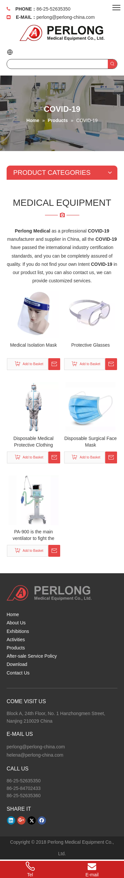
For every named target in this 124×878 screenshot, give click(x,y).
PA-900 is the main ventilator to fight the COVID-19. (33, 535)
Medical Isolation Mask (33, 345)
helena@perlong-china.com (35, 755)
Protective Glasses (90, 345)
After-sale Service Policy (32, 656)
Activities (16, 639)
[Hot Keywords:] (112, 64)
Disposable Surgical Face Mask (90, 442)
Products (16, 647)
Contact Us (18, 672)
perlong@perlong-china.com (65, 17)
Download (17, 664)
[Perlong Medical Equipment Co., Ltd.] (49, 593)
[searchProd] (57, 64)
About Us (16, 622)
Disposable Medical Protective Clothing (34, 442)
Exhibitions (18, 631)
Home (13, 614)
